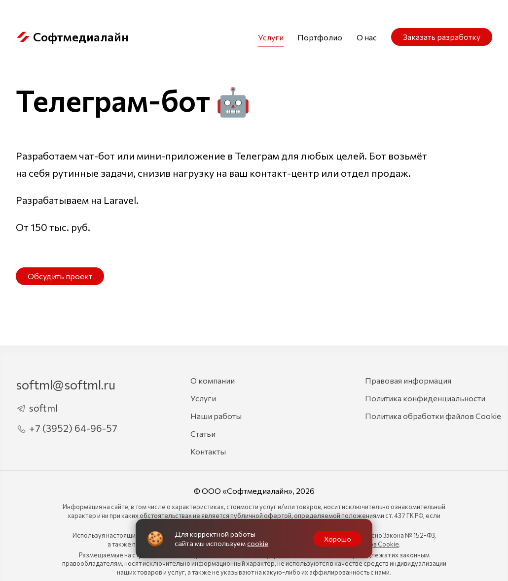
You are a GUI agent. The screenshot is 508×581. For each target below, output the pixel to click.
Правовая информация (408, 380)
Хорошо (337, 538)
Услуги (271, 37)
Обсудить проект (60, 276)
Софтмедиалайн (72, 37)
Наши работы (216, 415)
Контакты (208, 451)
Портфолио (319, 37)
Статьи (203, 433)
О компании (212, 380)
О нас (367, 37)
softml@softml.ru (65, 384)
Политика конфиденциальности (425, 398)
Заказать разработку (441, 36)
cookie (257, 543)
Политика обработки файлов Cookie (433, 415)
